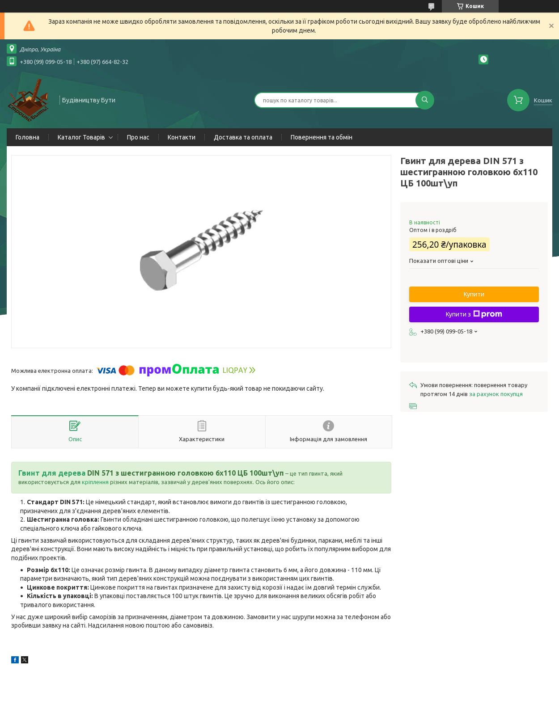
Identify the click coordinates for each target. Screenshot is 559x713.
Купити (474, 294)
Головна (27, 137)
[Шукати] (424, 100)
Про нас (138, 137)
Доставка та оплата (243, 137)
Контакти (181, 137)
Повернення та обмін (321, 137)
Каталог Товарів (81, 137)
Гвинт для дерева (51, 473)
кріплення (95, 482)
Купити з (474, 314)
